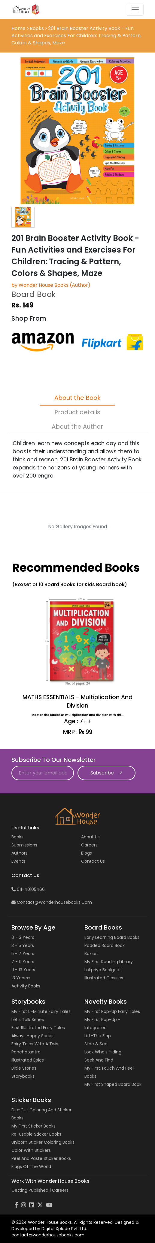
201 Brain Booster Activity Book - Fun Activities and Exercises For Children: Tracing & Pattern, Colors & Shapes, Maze (76, 35)
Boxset (91, 954)
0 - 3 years (22, 937)
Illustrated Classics (103, 978)
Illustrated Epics (27, 1060)
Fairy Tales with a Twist (35, 1044)
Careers (89, 845)
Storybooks (23, 1076)
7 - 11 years (22, 962)
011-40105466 (28, 889)
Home (19, 28)
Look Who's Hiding (102, 1052)
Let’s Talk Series (27, 1020)
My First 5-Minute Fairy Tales (41, 1011)
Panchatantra (26, 1052)
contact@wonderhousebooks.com (51, 902)
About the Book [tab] (77, 398)
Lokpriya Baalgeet (102, 970)
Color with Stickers (31, 1150)
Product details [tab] (77, 412)
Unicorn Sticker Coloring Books (42, 1142)
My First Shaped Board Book (112, 1084)
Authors (19, 853)
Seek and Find (98, 1060)
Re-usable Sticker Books (36, 1134)
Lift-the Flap (97, 1036)
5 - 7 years (22, 954)
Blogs (86, 853)
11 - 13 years (23, 970)
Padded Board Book (104, 945)
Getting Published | (31, 1190)
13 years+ (21, 978)
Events (18, 861)
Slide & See (96, 1044)
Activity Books (25, 986)
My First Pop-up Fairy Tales (112, 1011)
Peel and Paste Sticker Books (41, 1158)
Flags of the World (31, 1167)
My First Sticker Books (33, 1126)
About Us (90, 837)
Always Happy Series (32, 1036)
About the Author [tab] (77, 426)
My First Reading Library (108, 962)
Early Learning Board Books (111, 937)
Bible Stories (23, 1068)
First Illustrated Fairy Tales (38, 1028)
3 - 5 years (22, 945)
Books (37, 28)
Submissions (24, 845)
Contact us (93, 861)
